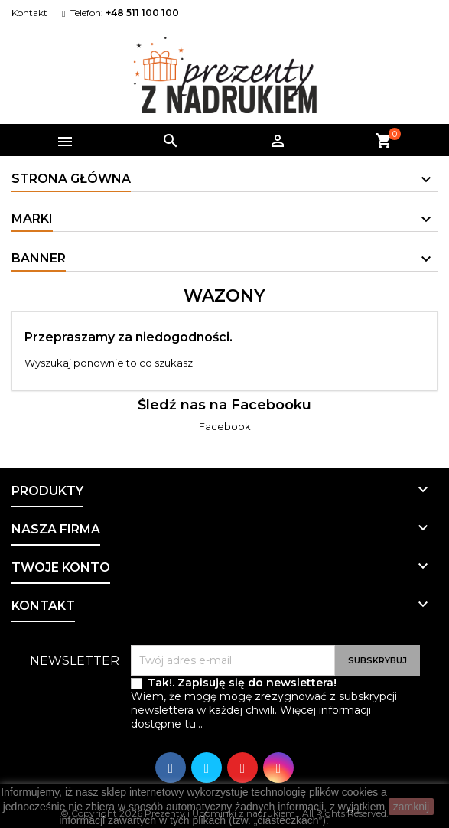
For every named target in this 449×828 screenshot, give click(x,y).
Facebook (225, 426)
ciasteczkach (287, 820)
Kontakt (29, 12)
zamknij (411, 806)
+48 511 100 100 (142, 12)
